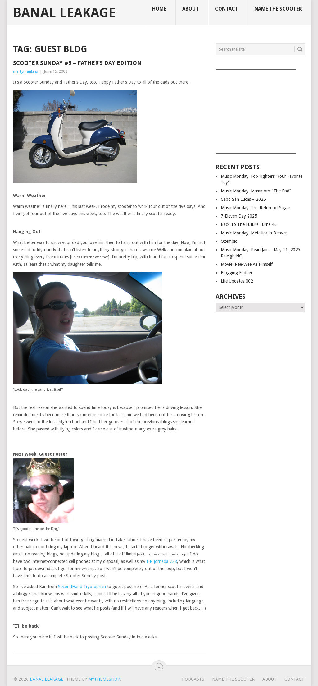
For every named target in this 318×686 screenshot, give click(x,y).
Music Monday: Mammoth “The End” (256, 190)
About (190, 9)
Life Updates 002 (237, 281)
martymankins (25, 71)
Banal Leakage (64, 12)
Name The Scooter (278, 9)
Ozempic (229, 241)
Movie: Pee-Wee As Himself (247, 264)
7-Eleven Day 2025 (239, 216)
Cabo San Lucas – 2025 (243, 199)
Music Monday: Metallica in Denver (254, 232)
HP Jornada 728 (162, 561)
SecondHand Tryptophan (82, 586)
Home (159, 9)
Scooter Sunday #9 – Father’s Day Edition (77, 63)
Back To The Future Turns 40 (249, 224)
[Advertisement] (260, 109)
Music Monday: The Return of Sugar (255, 207)
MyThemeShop (104, 679)
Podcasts (193, 679)
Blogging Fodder (236, 272)
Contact (226, 9)
